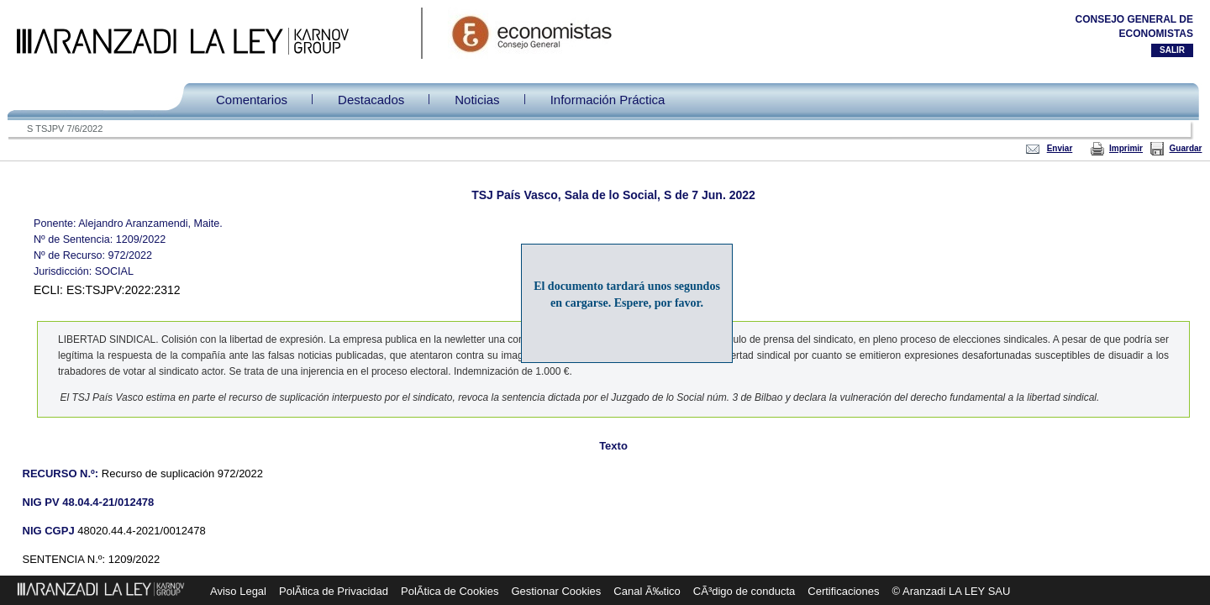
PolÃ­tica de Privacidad (333, 591)
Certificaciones (843, 591)
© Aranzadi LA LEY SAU (951, 591)
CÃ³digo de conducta (744, 591)
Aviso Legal (238, 591)
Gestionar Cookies (556, 591)
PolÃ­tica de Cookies (449, 591)
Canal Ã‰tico (646, 591)
